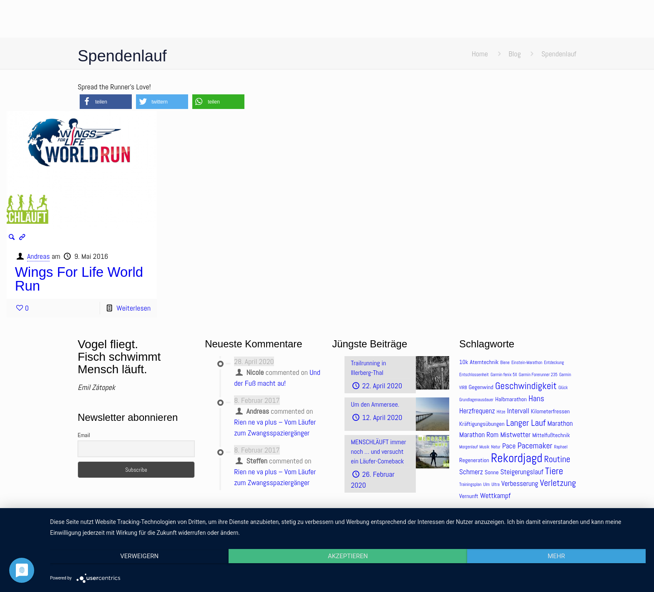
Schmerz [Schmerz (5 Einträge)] (471, 471)
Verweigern (139, 556)
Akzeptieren (348, 556)
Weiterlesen (133, 308)
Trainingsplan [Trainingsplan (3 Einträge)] (470, 484)
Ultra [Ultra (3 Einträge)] (495, 484)
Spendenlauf (558, 53)
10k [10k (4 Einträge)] (463, 362)
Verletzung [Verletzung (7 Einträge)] (558, 482)
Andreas (38, 256)
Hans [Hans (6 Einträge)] (536, 398)
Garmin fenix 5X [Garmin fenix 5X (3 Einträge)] (503, 374)
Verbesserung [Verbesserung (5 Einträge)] (519, 483)
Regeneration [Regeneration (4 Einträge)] (474, 460)
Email (84, 435)
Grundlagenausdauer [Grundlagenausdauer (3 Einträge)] (476, 399)
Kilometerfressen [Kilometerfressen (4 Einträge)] (550, 411)
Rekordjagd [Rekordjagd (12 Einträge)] (516, 458)
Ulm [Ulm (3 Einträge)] (486, 484)
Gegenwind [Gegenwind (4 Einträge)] (481, 387)
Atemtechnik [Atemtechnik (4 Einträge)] (484, 362)
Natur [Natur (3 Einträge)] (496, 447)
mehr (556, 556)
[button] (106, 101)
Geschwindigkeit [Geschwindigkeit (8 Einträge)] (526, 385)
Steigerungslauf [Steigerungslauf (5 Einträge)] (522, 471)
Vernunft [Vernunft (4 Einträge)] (468, 496)
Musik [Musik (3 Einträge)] (485, 447)
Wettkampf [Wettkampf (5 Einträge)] (495, 495)
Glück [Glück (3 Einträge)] (563, 387)
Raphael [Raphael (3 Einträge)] (560, 447)
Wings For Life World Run (79, 278)
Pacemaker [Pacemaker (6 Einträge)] (534, 445)
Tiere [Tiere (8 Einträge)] (554, 471)
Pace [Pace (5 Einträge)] (509, 445)
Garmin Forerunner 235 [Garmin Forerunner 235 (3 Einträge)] (538, 374)
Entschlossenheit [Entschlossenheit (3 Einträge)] (474, 374)
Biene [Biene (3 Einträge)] (505, 362)
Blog (514, 53)
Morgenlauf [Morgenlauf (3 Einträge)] (468, 447)
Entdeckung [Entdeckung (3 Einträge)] (554, 362)
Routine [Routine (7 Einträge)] (557, 459)
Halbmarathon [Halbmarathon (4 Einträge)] (511, 399)
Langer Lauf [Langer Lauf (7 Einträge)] (526, 422)
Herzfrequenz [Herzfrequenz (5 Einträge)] (477, 410)
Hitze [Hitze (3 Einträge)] (501, 412)
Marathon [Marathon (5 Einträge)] (560, 423)
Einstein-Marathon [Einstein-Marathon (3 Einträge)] (526, 362)
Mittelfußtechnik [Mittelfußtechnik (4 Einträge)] (551, 435)
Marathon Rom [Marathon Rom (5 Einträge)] (478, 434)
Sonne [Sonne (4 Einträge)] (491, 472)
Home (480, 53)
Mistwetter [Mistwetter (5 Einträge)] (515, 434)
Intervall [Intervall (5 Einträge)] (518, 410)
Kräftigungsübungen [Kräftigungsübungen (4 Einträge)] (481, 424)
